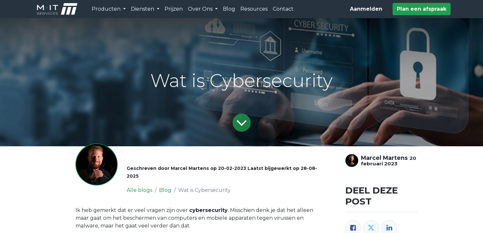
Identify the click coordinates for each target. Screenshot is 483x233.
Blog (165, 190)
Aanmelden (366, 9)
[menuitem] (173, 9)
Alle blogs (139, 190)
